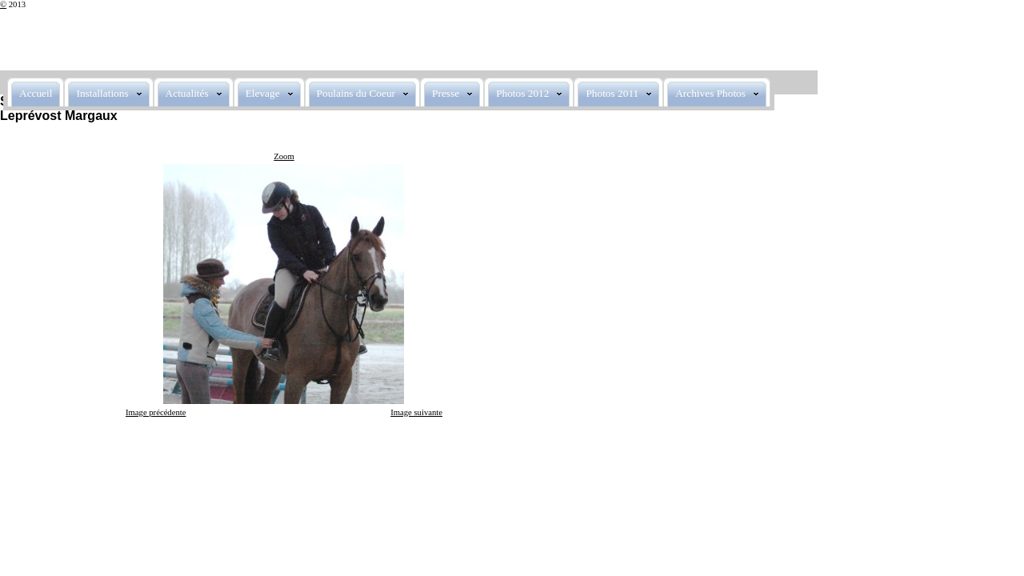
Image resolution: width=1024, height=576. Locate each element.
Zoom (284, 156)
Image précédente (156, 412)
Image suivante (416, 412)
